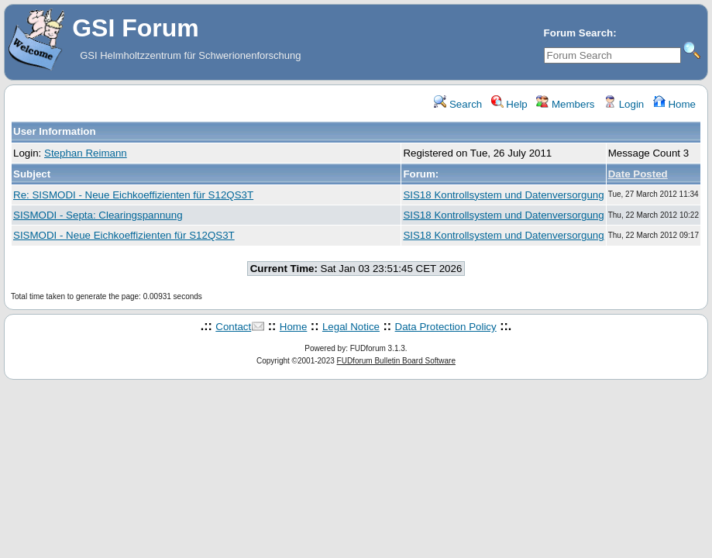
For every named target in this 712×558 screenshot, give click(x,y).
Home (674, 104)
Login (624, 104)
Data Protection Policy (446, 326)
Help (509, 104)
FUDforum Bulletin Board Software (396, 360)
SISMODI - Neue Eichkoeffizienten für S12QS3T (124, 235)
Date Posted (638, 174)
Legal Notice (351, 326)
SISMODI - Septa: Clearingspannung (98, 215)
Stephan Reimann (85, 153)
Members (565, 104)
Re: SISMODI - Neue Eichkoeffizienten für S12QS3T (133, 195)
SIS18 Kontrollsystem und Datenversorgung (503, 195)
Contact (233, 326)
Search (458, 104)
